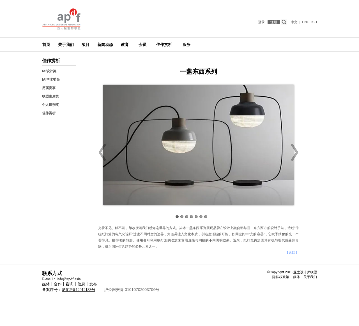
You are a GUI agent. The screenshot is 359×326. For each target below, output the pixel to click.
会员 (142, 45)
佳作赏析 (164, 45)
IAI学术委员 (51, 80)
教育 (125, 45)
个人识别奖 (50, 105)
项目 (85, 45)
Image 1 (177, 216)
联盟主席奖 (50, 96)
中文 (294, 22)
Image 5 (196, 216)
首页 (46, 45)
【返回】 (292, 253)
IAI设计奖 (49, 71)
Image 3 (186, 216)
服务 (186, 45)
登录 (261, 22)
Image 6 (201, 216)
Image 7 (205, 216)
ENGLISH (309, 22)
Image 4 (191, 216)
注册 (273, 22)
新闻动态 (105, 45)
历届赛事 (49, 88)
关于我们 (66, 45)
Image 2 (182, 216)
